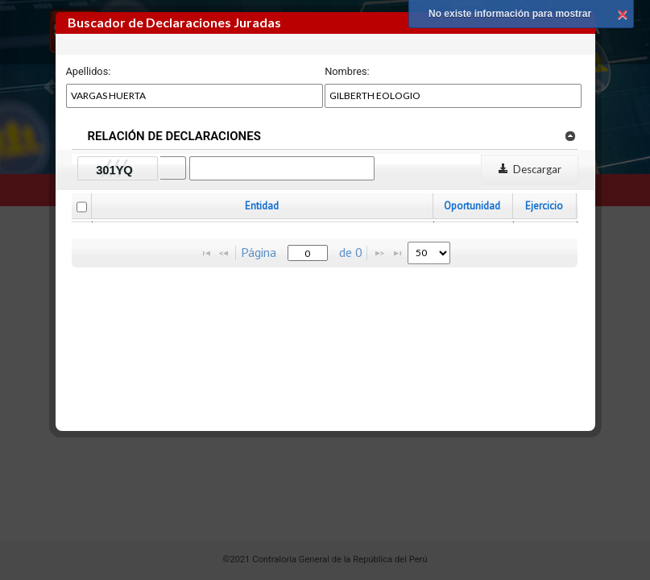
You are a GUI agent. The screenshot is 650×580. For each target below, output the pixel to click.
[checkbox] (82, 207)
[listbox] (429, 253)
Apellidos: (88, 71)
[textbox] (308, 253)
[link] (570, 135)
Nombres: (347, 71)
